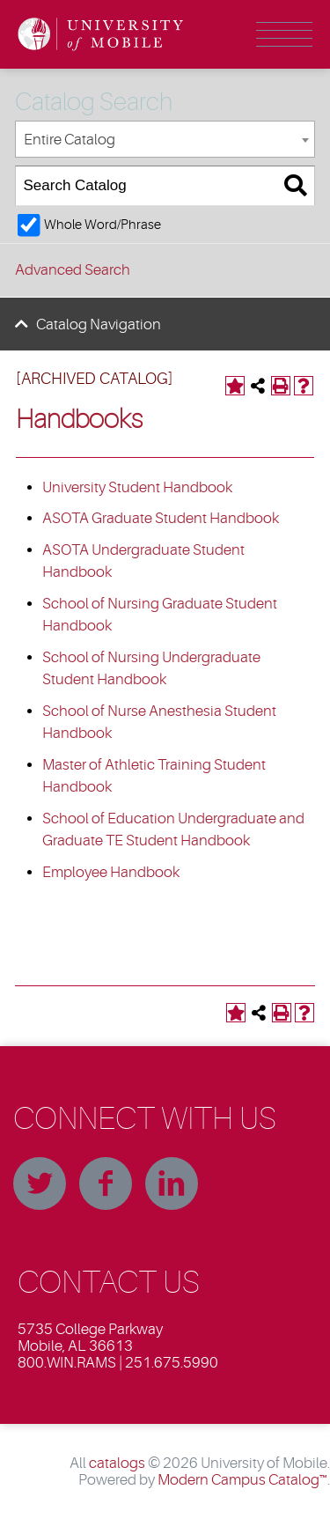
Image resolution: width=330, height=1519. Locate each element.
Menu (284, 34)
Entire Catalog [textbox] (69, 139)
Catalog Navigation (98, 324)
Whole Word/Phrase (102, 224)
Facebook (105, 1183)
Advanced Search (72, 270)
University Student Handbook (137, 487)
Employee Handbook (111, 872)
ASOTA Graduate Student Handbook (160, 518)
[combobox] (165, 140)
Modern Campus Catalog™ (242, 1479)
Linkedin (171, 1183)
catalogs (117, 1463)
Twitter (39, 1183)
